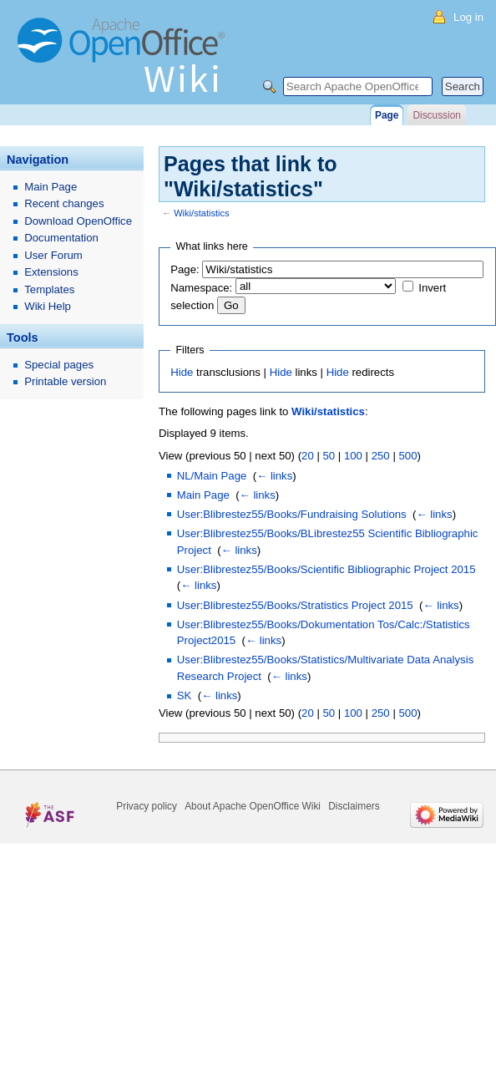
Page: (184, 269)
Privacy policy (146, 806)
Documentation (61, 237)
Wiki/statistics (201, 213)
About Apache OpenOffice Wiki (253, 806)
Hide (181, 372)
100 (353, 455)
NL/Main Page (212, 475)
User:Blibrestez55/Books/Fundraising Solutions (292, 514)
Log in (468, 17)
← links (274, 475)
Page (386, 115)
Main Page (203, 495)
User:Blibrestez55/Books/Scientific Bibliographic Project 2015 (326, 569)
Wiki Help (47, 306)
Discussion (436, 115)
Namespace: (201, 288)
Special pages (59, 364)
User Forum (53, 255)
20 (307, 455)
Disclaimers (353, 806)
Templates (49, 289)
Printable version (65, 381)
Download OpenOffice (78, 221)
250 (381, 455)
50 (328, 455)
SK (184, 695)
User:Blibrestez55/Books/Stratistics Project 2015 (295, 605)
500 (407, 455)
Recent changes (64, 203)
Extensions (51, 272)
